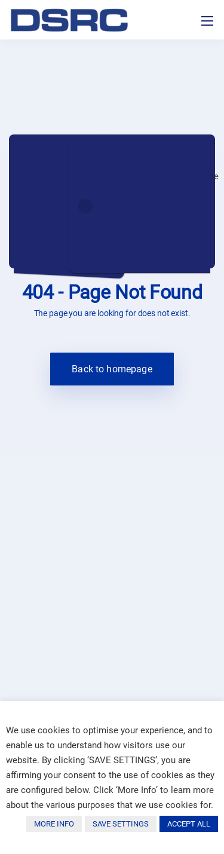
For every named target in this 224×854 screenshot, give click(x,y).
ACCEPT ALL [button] (188, 823)
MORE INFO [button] (54, 823)
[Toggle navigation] (207, 21)
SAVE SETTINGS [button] (121, 823)
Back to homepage (112, 369)
